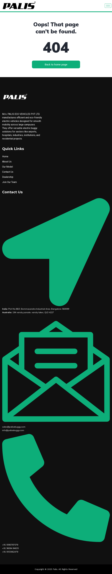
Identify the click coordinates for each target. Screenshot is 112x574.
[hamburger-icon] (108, 6)
